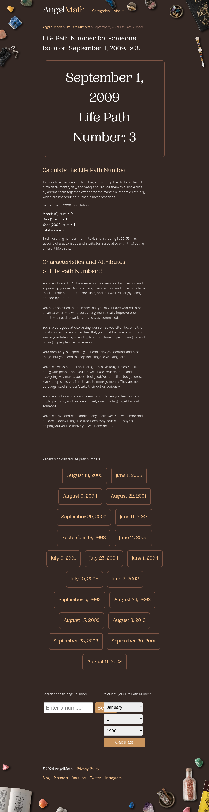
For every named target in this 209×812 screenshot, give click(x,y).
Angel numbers (52, 27)
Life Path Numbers (78, 27)
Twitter (95, 778)
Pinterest (61, 778)
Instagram (113, 778)
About (119, 11)
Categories (101, 11)
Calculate (124, 742)
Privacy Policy (88, 769)
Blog (46, 778)
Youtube (79, 778)
